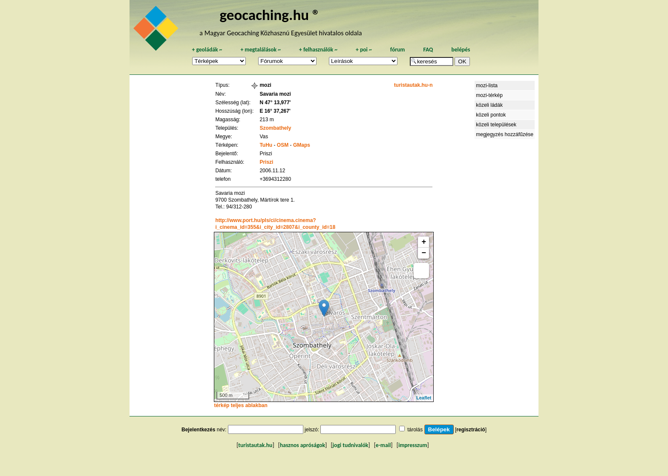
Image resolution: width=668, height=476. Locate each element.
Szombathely (275, 128)
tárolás (415, 430)
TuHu (265, 145)
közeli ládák (489, 105)
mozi (265, 85)
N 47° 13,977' (275, 102)
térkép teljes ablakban (240, 405)
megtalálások (260, 49)
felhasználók (318, 49)
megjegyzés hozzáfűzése (504, 134)
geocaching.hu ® (269, 15)
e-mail (383, 445)
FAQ (428, 49)
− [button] (424, 253)
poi (364, 49)
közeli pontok (491, 115)
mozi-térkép (489, 95)
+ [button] (424, 242)
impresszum (412, 445)
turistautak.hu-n (413, 85)
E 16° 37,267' (274, 111)
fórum (397, 49)
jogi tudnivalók (351, 445)
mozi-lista (487, 85)
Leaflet (423, 397)
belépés (460, 49)
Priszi (266, 162)
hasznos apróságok (302, 445)
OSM (282, 145)
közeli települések (496, 125)
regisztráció (470, 430)
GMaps (301, 145)
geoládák (207, 49)
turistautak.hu (255, 445)
